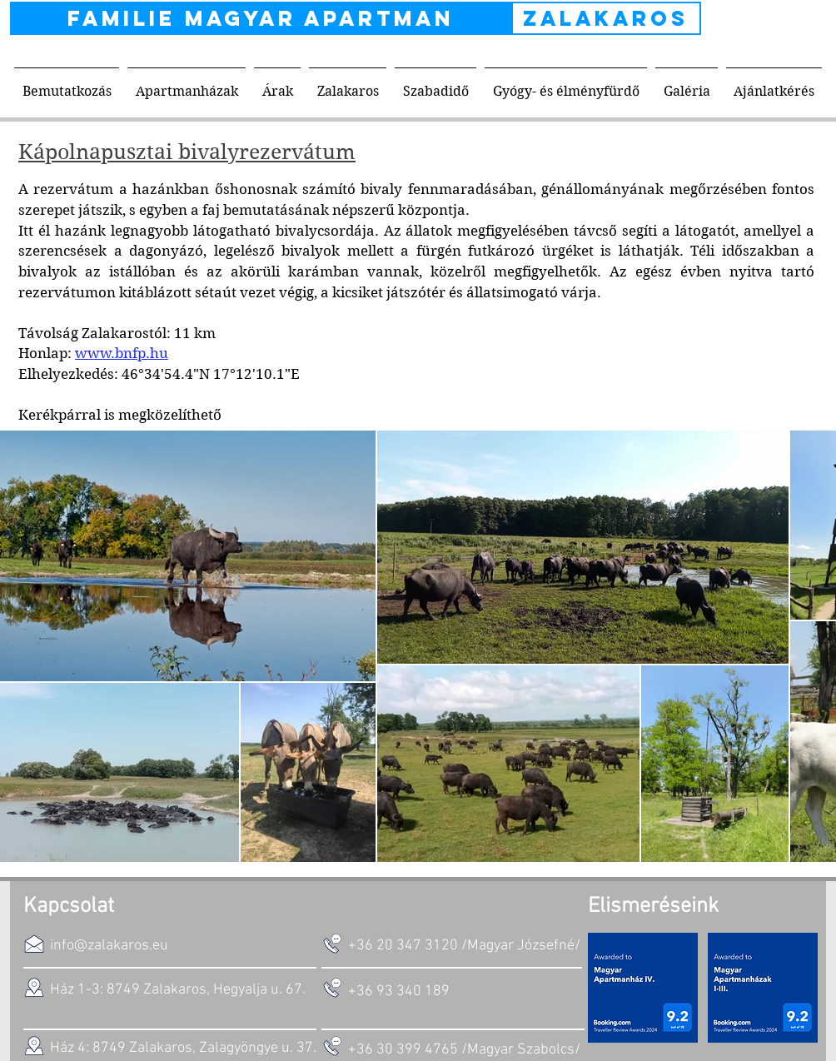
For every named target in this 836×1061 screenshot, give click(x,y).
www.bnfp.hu (121, 353)
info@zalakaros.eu (109, 945)
